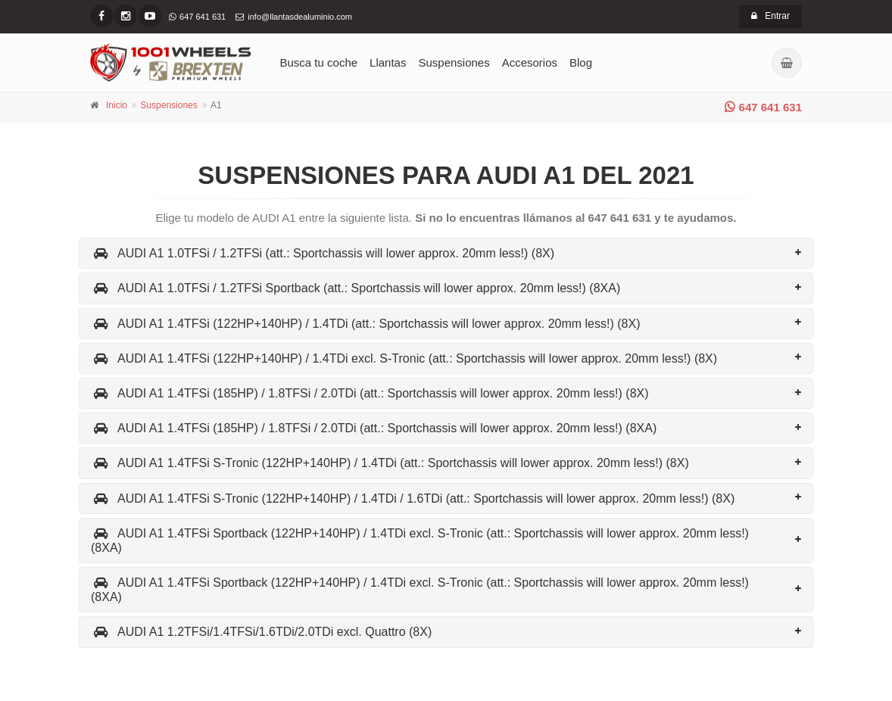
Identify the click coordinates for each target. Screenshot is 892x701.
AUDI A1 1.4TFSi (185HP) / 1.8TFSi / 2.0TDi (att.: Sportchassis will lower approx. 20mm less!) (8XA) (374, 428)
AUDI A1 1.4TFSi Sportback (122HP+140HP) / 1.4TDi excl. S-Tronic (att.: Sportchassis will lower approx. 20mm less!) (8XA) (420, 540)
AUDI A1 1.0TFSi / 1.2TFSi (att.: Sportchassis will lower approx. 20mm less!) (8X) (322, 253)
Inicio (116, 105)
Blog (580, 62)
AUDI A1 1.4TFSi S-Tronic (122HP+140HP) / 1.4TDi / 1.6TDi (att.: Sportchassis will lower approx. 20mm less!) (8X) (412, 498)
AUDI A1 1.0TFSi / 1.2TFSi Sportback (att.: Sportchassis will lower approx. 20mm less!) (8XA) (355, 288)
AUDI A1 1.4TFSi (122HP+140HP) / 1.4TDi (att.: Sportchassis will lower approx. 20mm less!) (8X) (365, 323)
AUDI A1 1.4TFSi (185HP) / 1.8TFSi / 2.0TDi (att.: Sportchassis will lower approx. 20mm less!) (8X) (370, 393)
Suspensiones (453, 62)
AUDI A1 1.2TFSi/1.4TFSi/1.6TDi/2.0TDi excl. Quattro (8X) (261, 631)
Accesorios (529, 62)
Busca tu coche (319, 62)
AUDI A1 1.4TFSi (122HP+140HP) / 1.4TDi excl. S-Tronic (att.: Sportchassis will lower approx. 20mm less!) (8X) (404, 358)
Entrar (770, 16)
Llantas (388, 62)
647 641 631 (763, 107)
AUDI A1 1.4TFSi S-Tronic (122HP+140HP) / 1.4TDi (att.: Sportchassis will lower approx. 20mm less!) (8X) (390, 462)
